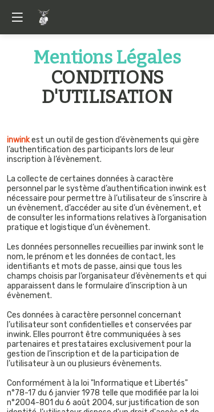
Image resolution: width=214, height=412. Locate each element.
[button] (17, 17)
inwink (18, 140)
